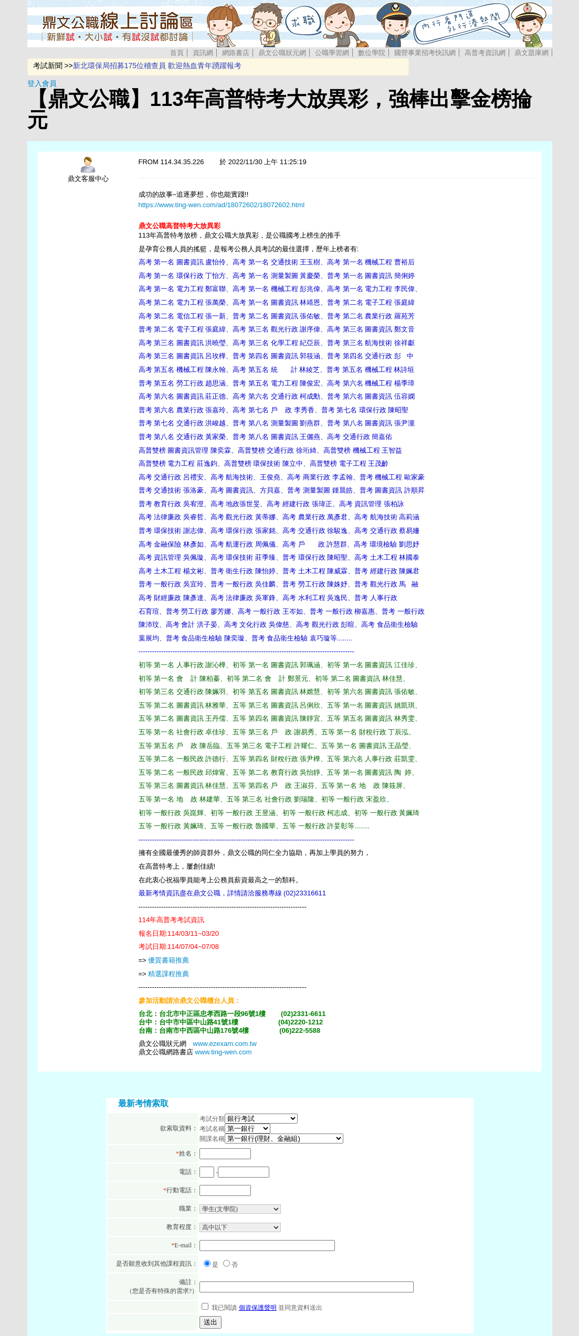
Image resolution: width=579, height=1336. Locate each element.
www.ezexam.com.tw (225, 1044)
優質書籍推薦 (168, 960)
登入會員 (42, 83)
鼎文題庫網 (531, 53)
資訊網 (203, 53)
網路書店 (235, 53)
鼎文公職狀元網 (282, 53)
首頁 (177, 53)
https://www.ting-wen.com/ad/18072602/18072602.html (222, 205)
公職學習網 (332, 53)
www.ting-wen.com (223, 1052)
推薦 (182, 974)
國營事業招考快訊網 (425, 53)
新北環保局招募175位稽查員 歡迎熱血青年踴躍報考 (157, 65)
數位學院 (371, 53)
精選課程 (161, 974)
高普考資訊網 (485, 53)
